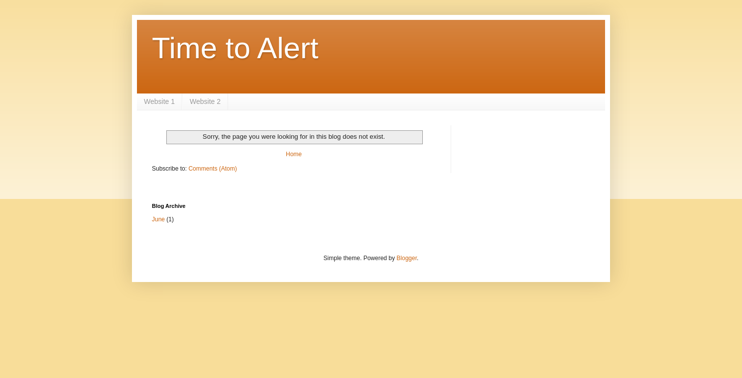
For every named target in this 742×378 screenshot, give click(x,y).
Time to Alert (235, 48)
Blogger (406, 258)
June (158, 219)
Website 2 (205, 101)
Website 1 (159, 101)
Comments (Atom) (212, 168)
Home (294, 154)
